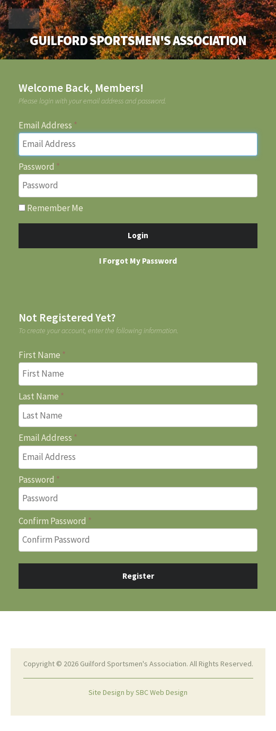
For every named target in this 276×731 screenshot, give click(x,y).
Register (138, 576)
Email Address (45, 125)
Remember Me (51, 208)
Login (138, 235)
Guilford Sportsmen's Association (138, 40)
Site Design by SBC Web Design (138, 692)
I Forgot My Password (138, 261)
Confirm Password (52, 521)
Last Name (39, 396)
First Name (39, 355)
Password (37, 166)
